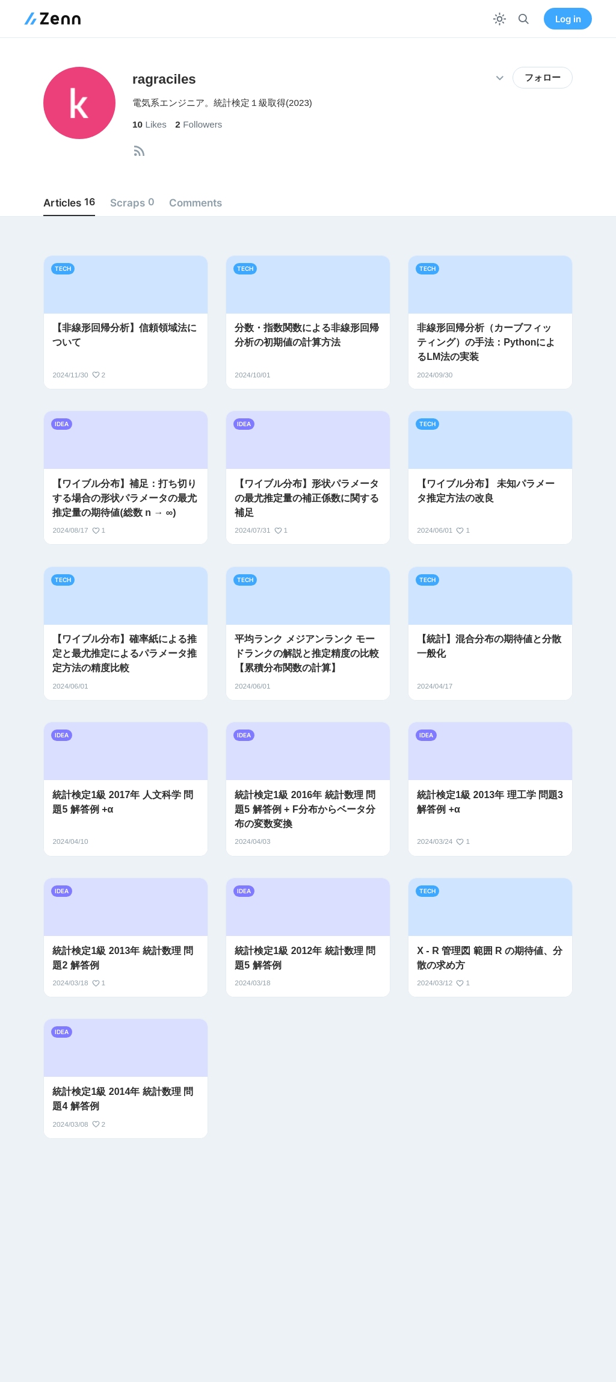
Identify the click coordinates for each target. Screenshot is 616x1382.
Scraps (132, 202)
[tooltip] (139, 151)
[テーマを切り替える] (499, 18)
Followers (198, 124)
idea (62, 423)
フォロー (543, 77)
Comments (195, 202)
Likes (149, 124)
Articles (69, 202)
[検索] (524, 19)
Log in (568, 19)
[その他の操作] (499, 77)
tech (63, 268)
